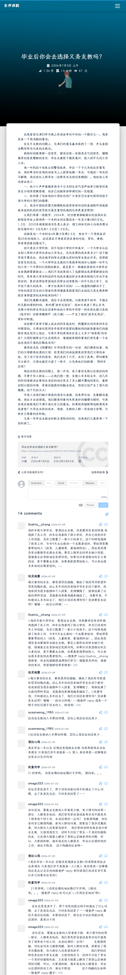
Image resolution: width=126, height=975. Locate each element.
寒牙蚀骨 (26, 436)
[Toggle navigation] (117, 5)
